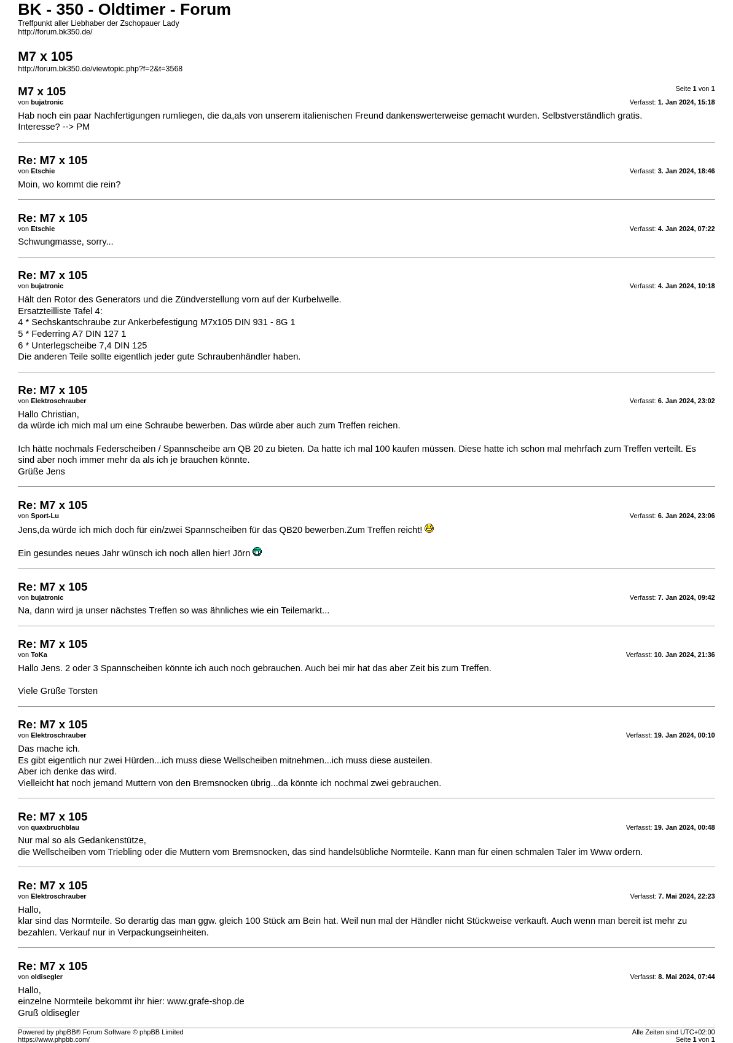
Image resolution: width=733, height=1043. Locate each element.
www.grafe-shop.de (205, 1001)
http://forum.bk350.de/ (55, 32)
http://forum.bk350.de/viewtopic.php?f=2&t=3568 (100, 69)
